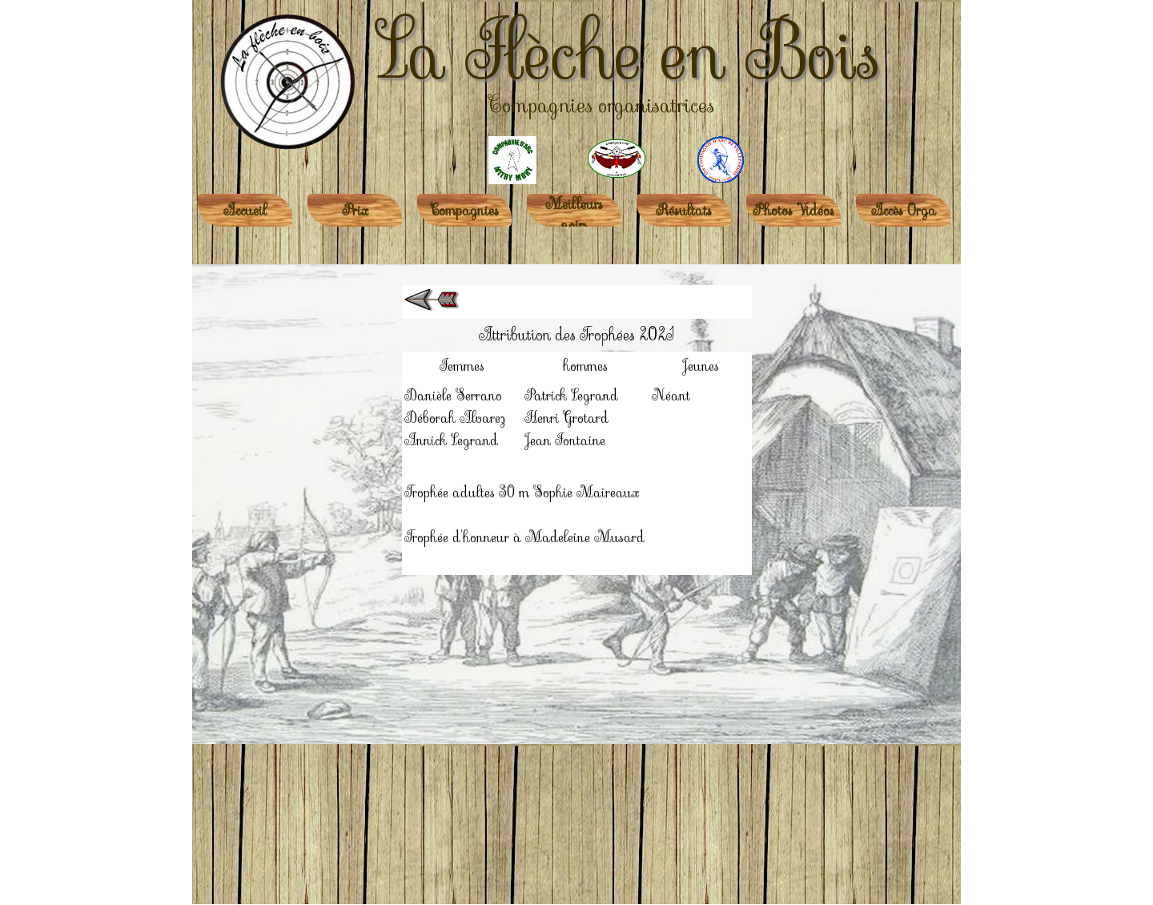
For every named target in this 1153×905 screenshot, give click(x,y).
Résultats (684, 210)
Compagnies (464, 210)
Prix (355, 210)
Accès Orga (903, 210)
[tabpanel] (576, 429)
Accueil (245, 210)
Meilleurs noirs (574, 214)
